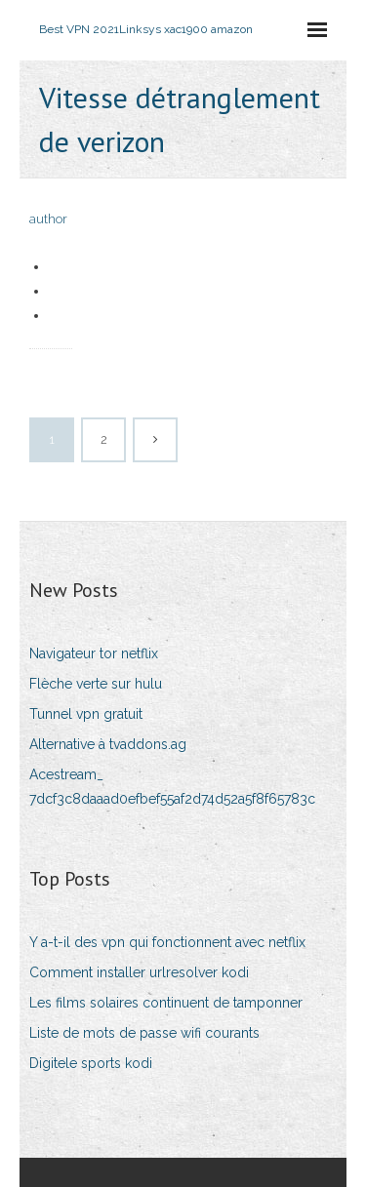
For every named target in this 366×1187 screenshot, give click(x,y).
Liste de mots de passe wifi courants (144, 1033)
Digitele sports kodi (90, 1063)
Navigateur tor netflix (93, 653)
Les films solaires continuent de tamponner (166, 1002)
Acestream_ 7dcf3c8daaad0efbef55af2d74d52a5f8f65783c (172, 787)
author (48, 219)
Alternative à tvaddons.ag (107, 744)
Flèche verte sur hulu (95, 684)
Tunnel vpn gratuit (85, 714)
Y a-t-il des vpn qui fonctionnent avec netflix (167, 942)
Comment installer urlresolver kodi (139, 972)
